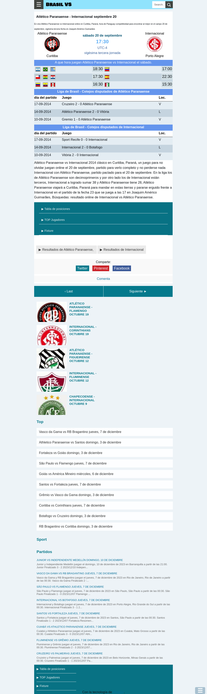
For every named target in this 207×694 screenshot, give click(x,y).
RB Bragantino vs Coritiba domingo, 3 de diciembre (76, 526)
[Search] (158, 4)
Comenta (103, 278)
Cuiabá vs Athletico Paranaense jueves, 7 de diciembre (77, 626)
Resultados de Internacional (124, 249)
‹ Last (69, 291)
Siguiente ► (138, 291)
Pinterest (101, 268)
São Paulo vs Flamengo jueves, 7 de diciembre (73, 463)
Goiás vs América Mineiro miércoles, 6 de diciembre (76, 474)
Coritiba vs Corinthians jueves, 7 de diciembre (72, 505)
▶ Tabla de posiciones (55, 209)
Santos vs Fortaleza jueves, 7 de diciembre (70, 484)
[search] (169, 4)
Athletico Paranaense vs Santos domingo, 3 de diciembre (80, 442)
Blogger (118, 692)
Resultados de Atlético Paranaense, (68, 249)
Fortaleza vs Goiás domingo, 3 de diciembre (70, 453)
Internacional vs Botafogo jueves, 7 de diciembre (73, 600)
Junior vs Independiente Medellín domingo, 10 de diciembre (80, 560)
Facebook (122, 268)
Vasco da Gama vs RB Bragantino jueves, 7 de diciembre (80, 432)
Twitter (82, 268)
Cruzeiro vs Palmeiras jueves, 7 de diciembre (70, 653)
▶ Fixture (47, 230)
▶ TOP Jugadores (53, 219)
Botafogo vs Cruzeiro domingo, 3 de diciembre (72, 516)
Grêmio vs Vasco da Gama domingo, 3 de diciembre (76, 495)
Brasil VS (59, 4)
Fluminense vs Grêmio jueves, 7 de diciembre (69, 640)
